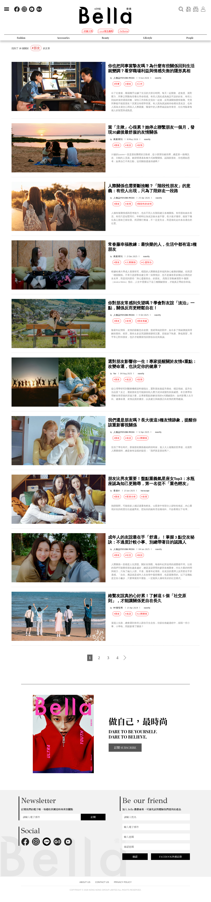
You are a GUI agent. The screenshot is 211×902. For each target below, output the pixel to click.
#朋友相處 (142, 321)
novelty (158, 78)
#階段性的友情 (144, 204)
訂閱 (93, 817)
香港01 (116, 490)
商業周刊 (118, 139)
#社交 (128, 555)
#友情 (140, 145)
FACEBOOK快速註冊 (170, 856)
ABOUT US (84, 882)
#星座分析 (130, 496)
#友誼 (128, 145)
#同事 (117, 84)
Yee (114, 373)
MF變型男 (118, 608)
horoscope (145, 490)
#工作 (140, 84)
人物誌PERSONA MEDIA (124, 78)
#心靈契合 (146, 262)
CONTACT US (102, 882)
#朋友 (128, 84)
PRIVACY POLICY (123, 882)
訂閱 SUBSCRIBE (125, 748)
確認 (135, 856)
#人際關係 (130, 262)
